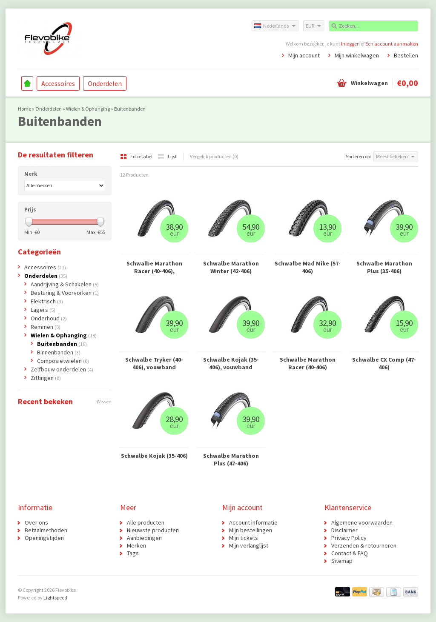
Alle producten (145, 522)
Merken (136, 545)
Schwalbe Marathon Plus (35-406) (384, 267)
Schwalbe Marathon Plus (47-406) (231, 459)
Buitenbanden (130, 109)
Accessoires (58, 83)
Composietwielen (63, 361)
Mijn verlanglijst (248, 545)
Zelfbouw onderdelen (62, 369)
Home (27, 83)
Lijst (167, 156)
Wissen (104, 401)
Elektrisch (47, 301)
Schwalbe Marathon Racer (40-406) (308, 363)
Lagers (43, 310)
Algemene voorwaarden (362, 522)
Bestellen (406, 55)
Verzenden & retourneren (363, 545)
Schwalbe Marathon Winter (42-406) (231, 267)
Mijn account (304, 55)
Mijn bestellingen (250, 530)
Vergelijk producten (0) (214, 156)
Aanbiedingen (144, 538)
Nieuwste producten (153, 530)
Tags (133, 553)
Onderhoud (49, 318)
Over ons (36, 522)
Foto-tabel (136, 156)
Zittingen (46, 378)
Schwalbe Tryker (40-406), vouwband (154, 363)
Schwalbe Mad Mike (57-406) (308, 267)
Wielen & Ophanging (88, 109)
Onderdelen (105, 83)
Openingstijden (44, 538)
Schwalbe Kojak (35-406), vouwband (231, 363)
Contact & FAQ (349, 553)
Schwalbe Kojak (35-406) (154, 455)
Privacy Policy (349, 538)
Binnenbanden (58, 352)
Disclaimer (344, 530)
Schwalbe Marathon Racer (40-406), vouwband (154, 267)
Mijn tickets (243, 538)
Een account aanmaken (391, 43)
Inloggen (350, 43)
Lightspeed (55, 597)
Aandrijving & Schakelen (65, 284)
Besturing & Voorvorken (65, 293)
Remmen (45, 327)
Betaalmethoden (46, 530)
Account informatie (253, 522)
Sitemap (342, 561)
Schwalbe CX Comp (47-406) (384, 363)
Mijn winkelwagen (357, 55)
